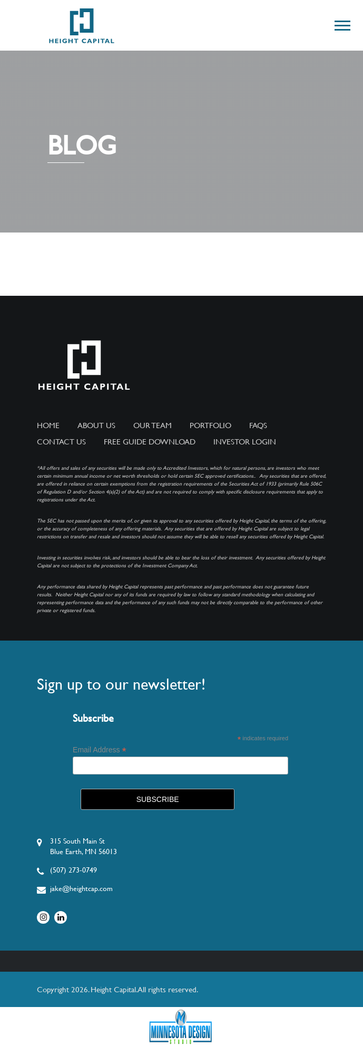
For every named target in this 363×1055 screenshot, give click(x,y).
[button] (341, 23)
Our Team (152, 425)
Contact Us (61, 442)
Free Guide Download (149, 442)
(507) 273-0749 (73, 870)
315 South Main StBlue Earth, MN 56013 (83, 846)
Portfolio (210, 425)
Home (48, 425)
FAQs (258, 425)
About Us (96, 425)
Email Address (99, 750)
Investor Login (244, 442)
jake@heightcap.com (81, 888)
